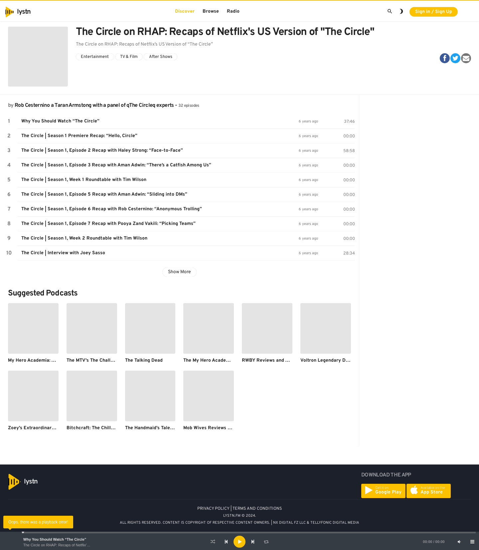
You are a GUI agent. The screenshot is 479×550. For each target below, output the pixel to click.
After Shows (160, 57)
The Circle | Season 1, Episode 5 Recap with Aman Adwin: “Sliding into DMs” (104, 194)
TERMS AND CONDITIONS (257, 508)
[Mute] (459, 541)
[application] (239, 541)
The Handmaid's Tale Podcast (157, 428)
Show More (179, 272)
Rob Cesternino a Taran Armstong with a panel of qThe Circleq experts (94, 105)
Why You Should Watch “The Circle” (54, 539)
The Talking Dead (144, 360)
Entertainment (95, 57)
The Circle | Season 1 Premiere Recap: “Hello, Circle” (79, 136)
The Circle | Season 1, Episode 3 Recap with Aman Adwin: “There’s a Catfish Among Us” (116, 165)
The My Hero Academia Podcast (218, 360)
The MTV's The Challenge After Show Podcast (116, 360)
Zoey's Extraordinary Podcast (41, 428)
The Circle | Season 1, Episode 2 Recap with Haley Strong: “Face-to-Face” (102, 150)
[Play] (239, 542)
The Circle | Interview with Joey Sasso (63, 253)
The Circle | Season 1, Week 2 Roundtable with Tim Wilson (84, 238)
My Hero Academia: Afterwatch (42, 360)
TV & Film (129, 57)
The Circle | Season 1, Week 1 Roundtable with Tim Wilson (83, 180)
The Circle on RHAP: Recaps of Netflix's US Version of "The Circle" (77, 545)
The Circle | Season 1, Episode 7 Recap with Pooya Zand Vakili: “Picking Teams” (108, 224)
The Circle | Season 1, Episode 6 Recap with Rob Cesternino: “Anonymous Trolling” (111, 209)
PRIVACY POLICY (213, 508)
